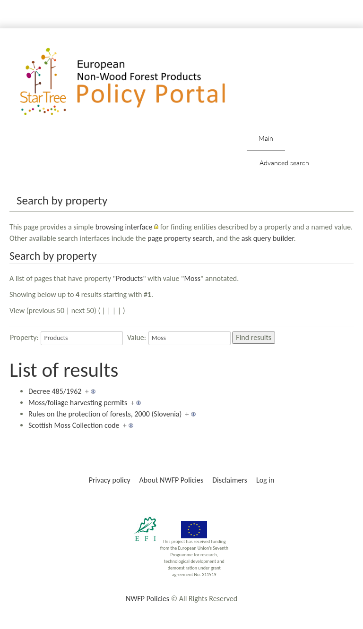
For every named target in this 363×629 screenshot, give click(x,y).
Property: (24, 337)
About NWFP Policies (171, 480)
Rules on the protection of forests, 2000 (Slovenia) (105, 413)
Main (266, 138)
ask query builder (268, 238)
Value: (136, 337)
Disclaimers (229, 480)
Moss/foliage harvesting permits (77, 402)
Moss (192, 278)
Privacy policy (109, 480)
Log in (265, 480)
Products (129, 278)
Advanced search (284, 163)
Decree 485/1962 (54, 391)
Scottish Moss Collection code (74, 425)
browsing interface (124, 226)
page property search (180, 238)
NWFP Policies (147, 598)
